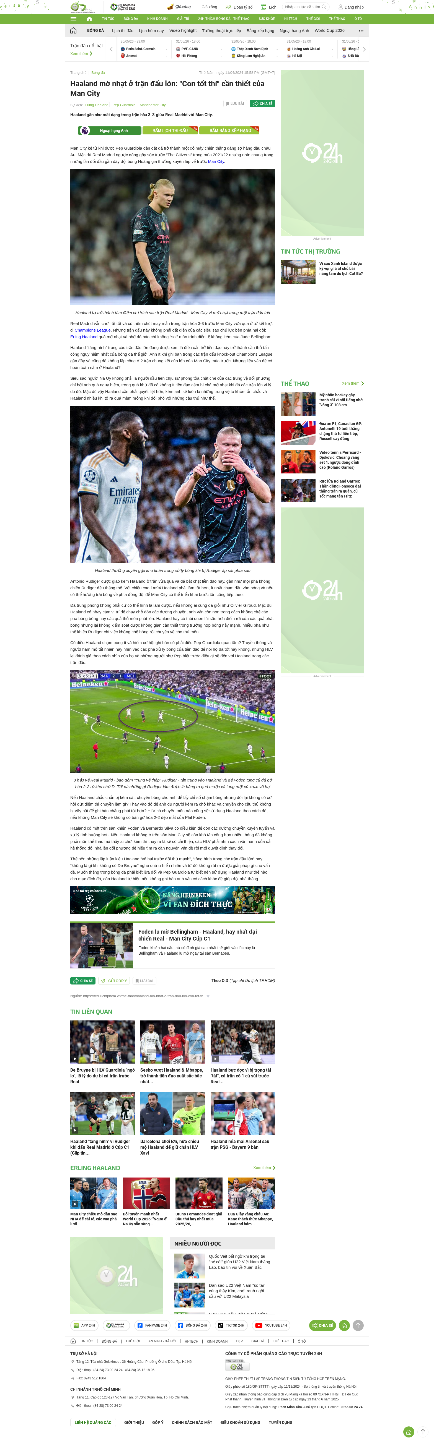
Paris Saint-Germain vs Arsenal (144, 49)
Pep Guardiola (124, 105)
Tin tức (108, 19)
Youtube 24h (271, 1325)
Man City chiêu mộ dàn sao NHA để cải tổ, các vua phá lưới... (93, 1219)
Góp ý (158, 1422)
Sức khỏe (267, 19)
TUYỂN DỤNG (281, 1422)
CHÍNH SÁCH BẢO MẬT (192, 1422)
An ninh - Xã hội (162, 1341)
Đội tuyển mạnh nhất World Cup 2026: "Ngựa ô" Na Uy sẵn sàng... (145, 1219)
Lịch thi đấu (122, 30)
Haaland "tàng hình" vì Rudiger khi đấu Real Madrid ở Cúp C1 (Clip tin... (100, 1147)
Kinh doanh (157, 19)
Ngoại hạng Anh (294, 30)
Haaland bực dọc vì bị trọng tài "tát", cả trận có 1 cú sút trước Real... (241, 1075)
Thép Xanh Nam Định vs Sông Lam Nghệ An (254, 49)
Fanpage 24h (152, 1325)
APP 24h (84, 1325)
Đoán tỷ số (239, 7)
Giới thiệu (134, 1422)
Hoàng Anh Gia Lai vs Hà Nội (310, 49)
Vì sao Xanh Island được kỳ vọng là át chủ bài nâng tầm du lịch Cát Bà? (341, 268)
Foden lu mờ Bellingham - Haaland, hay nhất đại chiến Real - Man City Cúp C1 (197, 935)
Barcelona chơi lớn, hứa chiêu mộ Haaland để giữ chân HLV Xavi (169, 1147)
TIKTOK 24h (231, 1325)
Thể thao (337, 19)
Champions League (93, 330)
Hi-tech (290, 19)
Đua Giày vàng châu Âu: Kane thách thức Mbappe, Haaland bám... (250, 1219)
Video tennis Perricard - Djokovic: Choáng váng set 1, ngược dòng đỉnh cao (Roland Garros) (340, 460)
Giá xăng (209, 7)
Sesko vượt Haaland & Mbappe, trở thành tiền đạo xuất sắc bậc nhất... (171, 1075)
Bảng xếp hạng (260, 30)
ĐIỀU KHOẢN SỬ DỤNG (240, 1422)
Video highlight (183, 30)
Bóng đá (131, 19)
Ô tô (358, 19)
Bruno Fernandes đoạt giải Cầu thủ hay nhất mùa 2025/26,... (198, 1219)
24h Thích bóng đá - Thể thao (223, 19)
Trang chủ (78, 73)
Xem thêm (79, 53)
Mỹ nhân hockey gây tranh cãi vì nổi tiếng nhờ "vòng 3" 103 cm (341, 400)
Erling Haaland (96, 105)
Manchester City (153, 105)
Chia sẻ (266, 104)
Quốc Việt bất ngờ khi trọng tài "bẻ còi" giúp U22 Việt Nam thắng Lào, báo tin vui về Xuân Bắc (239, 1262)
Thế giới (313, 19)
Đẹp (239, 1341)
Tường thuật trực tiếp (221, 30)
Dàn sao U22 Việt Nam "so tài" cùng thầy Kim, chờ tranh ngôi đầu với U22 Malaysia (237, 1291)
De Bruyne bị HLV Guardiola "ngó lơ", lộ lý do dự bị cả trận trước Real (102, 1075)
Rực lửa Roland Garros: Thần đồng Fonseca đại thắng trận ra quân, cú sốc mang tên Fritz (340, 488)
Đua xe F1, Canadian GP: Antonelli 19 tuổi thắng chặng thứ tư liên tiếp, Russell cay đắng (340, 431)
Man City (216, 161)
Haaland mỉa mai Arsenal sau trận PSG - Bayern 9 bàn (240, 1144)
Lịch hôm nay (151, 30)
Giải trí (183, 19)
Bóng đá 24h (192, 1325)
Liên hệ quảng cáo (93, 1422)
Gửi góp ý (114, 981)
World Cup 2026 (330, 30)
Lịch (269, 7)
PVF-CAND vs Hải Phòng (199, 49)
